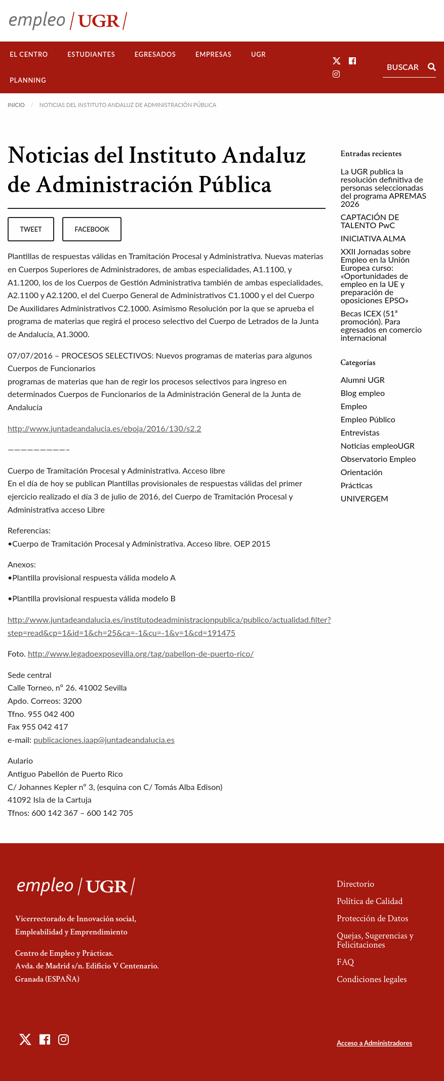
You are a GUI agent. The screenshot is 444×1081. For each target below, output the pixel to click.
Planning (28, 80)
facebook (92, 229)
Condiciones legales (372, 979)
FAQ (345, 962)
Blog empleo (363, 393)
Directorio (355, 884)
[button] (337, 61)
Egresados (155, 54)
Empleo (354, 406)
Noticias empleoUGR (378, 445)
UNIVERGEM (364, 498)
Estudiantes (91, 54)
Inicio (16, 104)
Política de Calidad (369, 901)
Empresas (213, 54)
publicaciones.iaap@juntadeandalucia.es (104, 739)
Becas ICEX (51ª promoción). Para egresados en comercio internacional (381, 325)
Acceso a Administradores (374, 1043)
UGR (258, 54)
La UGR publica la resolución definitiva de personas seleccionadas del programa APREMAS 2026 (384, 187)
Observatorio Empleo (378, 458)
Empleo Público (368, 419)
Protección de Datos (372, 918)
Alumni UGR (363, 379)
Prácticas (357, 485)
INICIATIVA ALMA (373, 238)
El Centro (29, 54)
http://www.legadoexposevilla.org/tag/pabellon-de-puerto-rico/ (141, 653)
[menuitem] (29, 54)
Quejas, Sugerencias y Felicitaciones (375, 940)
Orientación (362, 472)
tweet (31, 229)
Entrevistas (360, 432)
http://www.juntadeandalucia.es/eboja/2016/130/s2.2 (104, 428)
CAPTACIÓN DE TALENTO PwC (370, 221)
